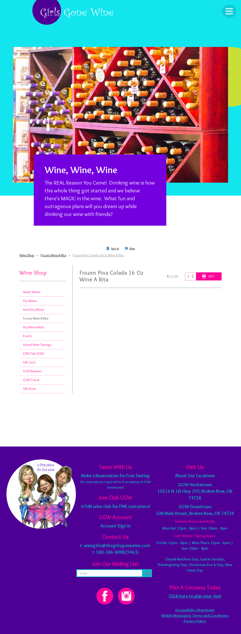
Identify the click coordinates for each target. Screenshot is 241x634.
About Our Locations (195, 475)
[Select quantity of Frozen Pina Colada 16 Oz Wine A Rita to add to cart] (190, 276)
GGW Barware (32, 371)
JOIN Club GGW (33, 353)
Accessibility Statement (195, 610)
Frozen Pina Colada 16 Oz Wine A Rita (98, 255)
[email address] (109, 573)
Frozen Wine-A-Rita (53, 255)
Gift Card (29, 362)
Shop (132, 248)
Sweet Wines (31, 292)
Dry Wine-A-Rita (33, 327)
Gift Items (29, 389)
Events (27, 336)
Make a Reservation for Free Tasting (115, 475)
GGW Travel (31, 380)
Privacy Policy (195, 621)
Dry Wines (30, 301)
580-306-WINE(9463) (117, 552)
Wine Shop (26, 255)
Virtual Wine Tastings (37, 345)
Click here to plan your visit (195, 596)
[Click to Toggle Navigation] (229, 11)
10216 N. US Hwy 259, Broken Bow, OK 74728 (195, 491)
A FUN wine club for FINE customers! (115, 506)
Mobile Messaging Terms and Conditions (195, 615)
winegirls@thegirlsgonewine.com (117, 545)
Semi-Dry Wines (33, 310)
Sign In (115, 248)
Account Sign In (115, 526)
